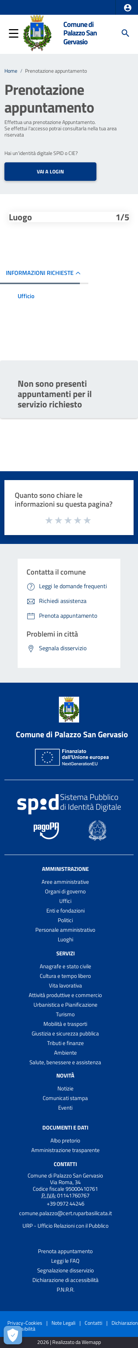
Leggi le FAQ (65, 1260)
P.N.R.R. (65, 1289)
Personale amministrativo (65, 929)
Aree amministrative (65, 882)
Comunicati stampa (65, 1098)
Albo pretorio (65, 1140)
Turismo (65, 1014)
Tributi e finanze (65, 1043)
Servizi (65, 953)
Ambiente (65, 1052)
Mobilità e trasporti (65, 1024)
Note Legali (63, 1323)
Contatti (65, 1164)
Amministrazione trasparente (65, 1150)
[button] (128, 7)
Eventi (65, 1107)
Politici (65, 920)
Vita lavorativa (65, 985)
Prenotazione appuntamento (56, 71)
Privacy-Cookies (24, 1323)
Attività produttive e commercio (65, 995)
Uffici (65, 901)
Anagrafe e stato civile (65, 966)
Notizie (65, 1088)
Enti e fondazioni (65, 910)
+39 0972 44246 (65, 1203)
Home (10, 71)
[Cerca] (125, 33)
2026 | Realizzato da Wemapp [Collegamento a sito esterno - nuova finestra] (69, 1342)
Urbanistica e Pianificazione (65, 1004)
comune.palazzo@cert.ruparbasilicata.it (65, 1213)
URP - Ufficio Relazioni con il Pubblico (65, 1225)
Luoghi (65, 939)
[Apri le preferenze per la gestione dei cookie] (13, 1335)
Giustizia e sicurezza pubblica (65, 1033)
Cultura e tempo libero (65, 976)
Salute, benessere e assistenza (65, 1062)
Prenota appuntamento (65, 1251)
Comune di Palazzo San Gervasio (80, 33)
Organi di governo (65, 891)
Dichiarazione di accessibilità (65, 1280)
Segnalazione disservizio (65, 1270)
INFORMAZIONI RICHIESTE (40, 272)
